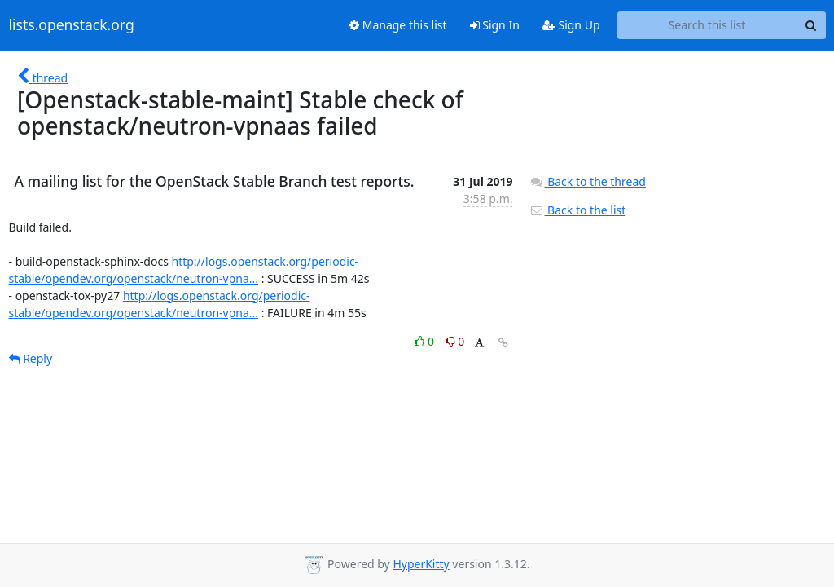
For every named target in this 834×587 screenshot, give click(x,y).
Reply (31, 358)
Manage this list (398, 25)
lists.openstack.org (71, 25)
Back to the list (577, 210)
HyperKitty (421, 564)
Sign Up (571, 25)
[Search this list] (707, 25)
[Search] (811, 25)
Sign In (495, 25)
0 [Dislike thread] (455, 341)
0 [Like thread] (426, 341)
